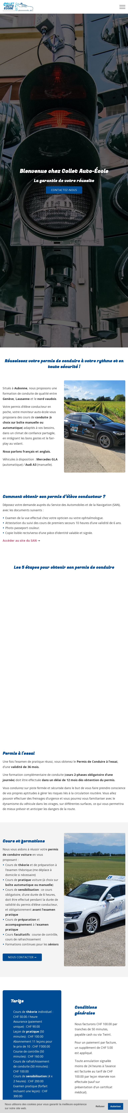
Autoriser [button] (115, 1106)
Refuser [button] (100, 1106)
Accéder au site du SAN (20, 540)
